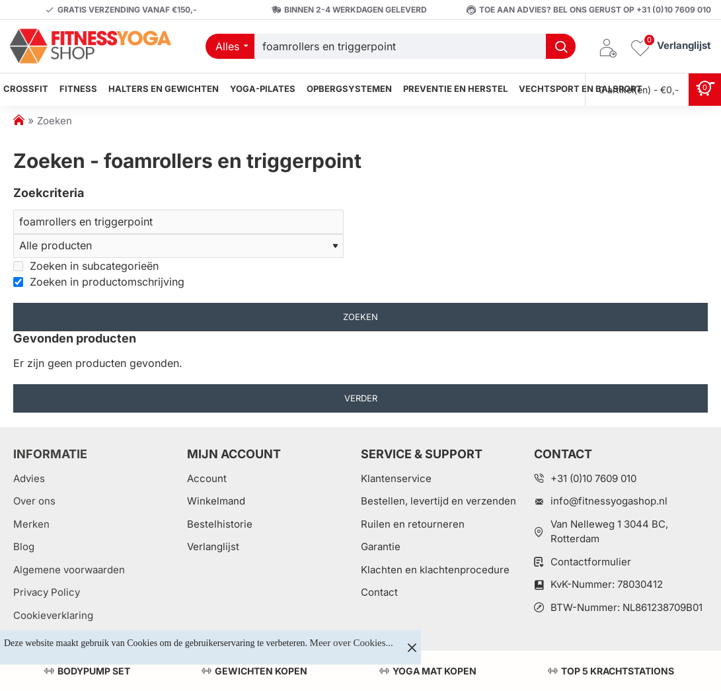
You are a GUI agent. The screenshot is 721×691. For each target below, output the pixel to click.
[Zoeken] (178, 222)
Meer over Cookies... (351, 642)
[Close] (411, 647)
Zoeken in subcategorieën (86, 266)
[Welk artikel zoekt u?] (561, 46)
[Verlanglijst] (670, 46)
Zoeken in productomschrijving (98, 282)
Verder (360, 399)
